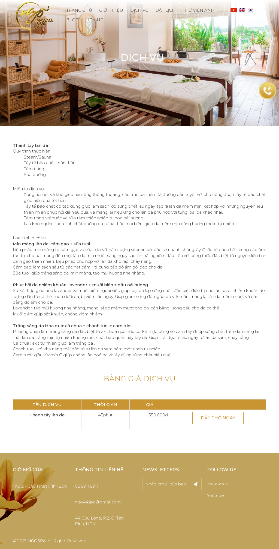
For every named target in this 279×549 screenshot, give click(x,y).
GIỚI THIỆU (111, 10)
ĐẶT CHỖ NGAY (218, 417)
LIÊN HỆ (94, 19)
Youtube (215, 495)
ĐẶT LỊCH (165, 10)
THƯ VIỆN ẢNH (198, 10)
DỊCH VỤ (139, 10)
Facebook (217, 483)
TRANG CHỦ (79, 10)
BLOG (72, 19)
